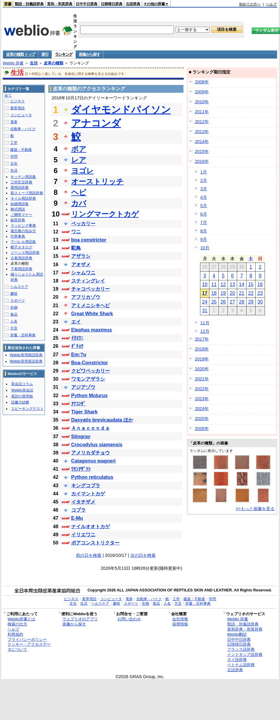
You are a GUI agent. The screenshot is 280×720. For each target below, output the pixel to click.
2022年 (202, 388)
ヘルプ (271, 4)
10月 (204, 247)
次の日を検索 (143, 555)
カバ (78, 203)
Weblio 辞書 (13, 63)
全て (8, 95)
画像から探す (89, 54)
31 (205, 310)
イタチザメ (83, 501)
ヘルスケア (19, 287)
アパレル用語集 (23, 242)
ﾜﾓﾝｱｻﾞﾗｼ (81, 469)
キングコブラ (85, 485)
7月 (203, 222)
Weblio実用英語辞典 (26, 361)
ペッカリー (83, 223)
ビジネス (17, 101)
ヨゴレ (82, 171)
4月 (203, 197)
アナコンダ (96, 123)
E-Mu (77, 518)
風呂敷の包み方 (23, 231)
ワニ (76, 231)
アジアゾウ (83, 387)
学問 (14, 156)
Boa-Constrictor (89, 362)
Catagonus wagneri (93, 460)
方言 (14, 328)
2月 (203, 180)
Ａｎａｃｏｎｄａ (90, 428)
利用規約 (15, 634)
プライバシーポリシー (27, 639)
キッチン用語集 (23, 177)
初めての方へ (250, 4)
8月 (203, 231)
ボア (78, 149)
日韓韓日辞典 (111, 4)
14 (241, 284)
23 (260, 293)
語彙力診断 (20, 402)
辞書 (7, 4)
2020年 (202, 368)
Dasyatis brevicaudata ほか (102, 419)
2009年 (202, 91)
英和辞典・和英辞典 (244, 629)
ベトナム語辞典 (241, 664)
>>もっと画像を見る (255, 508)
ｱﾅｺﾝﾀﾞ (78, 403)
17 (205, 293)
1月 (203, 172)
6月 (203, 214)
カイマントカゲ (88, 493)
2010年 (202, 101)
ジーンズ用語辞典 (25, 253)
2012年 (202, 121)
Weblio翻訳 (237, 634)
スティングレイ (88, 280)
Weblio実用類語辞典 (26, 355)
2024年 (202, 408)
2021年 (202, 378)
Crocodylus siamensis (96, 444)
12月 (204, 331)
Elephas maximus (91, 329)
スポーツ (17, 300)
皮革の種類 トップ (20, 54)
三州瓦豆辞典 (21, 182)
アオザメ (81, 264)
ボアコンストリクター (95, 542)
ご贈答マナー (21, 215)
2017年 (202, 339)
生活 (34, 63)
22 (250, 293)
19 (223, 293)
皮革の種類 (53, 63)
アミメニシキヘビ (90, 305)
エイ (76, 321)
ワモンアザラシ (88, 379)
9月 (203, 239)
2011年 (202, 111)
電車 (14, 122)
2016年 (202, 161)
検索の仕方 (17, 624)
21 (241, 293)
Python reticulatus (92, 477)
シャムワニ (83, 272)
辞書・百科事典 (23, 335)
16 (260, 284)
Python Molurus (89, 395)
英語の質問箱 (22, 396)
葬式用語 (18, 209)
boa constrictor (88, 239)
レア (78, 160)
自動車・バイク (23, 129)
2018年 (202, 349)
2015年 (202, 151)
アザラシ (81, 256)
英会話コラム (22, 384)
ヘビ (78, 192)
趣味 (14, 293)
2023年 (202, 398)
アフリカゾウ (85, 297)
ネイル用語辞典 (23, 198)
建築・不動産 (21, 150)
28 (241, 301)
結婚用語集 (20, 204)
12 (223, 284)
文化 (14, 163)
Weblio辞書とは (21, 619)
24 (205, 301)
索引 (44, 54)
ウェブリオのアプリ (80, 619)
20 (232, 293)
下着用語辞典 (21, 269)
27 (232, 301)
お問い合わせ (129, 619)
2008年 (202, 81)
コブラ (78, 510)
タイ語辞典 (237, 659)
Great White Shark (92, 313)
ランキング (64, 54)
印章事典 (18, 236)
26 (223, 301)
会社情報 (180, 619)
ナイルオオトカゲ (90, 526)
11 (214, 284)
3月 (203, 188)
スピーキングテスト (27, 409)
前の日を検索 (88, 555)
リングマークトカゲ (105, 214)
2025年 (202, 418)
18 (214, 293)
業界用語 (17, 108)
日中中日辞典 (86, 4)
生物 (14, 307)
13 (232, 284)
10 (205, 284)
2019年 (202, 359)
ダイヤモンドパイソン (121, 109)
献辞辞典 (18, 220)
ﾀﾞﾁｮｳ (77, 346)
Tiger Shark (84, 411)
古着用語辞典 (21, 258)
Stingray (81, 436)
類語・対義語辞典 (29, 4)
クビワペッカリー (90, 370)
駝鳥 (76, 248)
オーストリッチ (97, 181)
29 (250, 301)
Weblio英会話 (22, 390)
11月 (204, 322)
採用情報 (180, 624)
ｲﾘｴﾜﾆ (77, 338)
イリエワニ (83, 534)
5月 (203, 205)
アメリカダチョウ (90, 452)
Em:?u (78, 354)
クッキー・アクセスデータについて (29, 647)
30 (260, 301)
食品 (14, 314)
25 (214, 301)
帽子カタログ (21, 247)
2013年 (202, 131)
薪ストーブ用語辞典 (27, 193)
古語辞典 (133, 4)
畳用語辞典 (20, 187)
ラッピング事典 (23, 225)
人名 (14, 321)
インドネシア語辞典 (244, 654)
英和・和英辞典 (59, 4)
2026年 (202, 428)
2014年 (202, 141)
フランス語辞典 (241, 649)
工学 (14, 143)
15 (250, 284)
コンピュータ (21, 115)
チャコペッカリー (90, 288)
